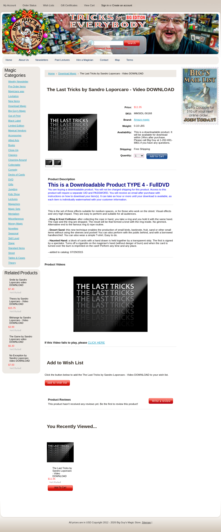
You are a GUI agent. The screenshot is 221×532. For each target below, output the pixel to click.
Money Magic (15, 223)
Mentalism (13, 213)
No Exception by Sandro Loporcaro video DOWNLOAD (19, 358)
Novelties (13, 228)
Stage (11, 243)
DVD (10, 179)
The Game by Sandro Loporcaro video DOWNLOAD (20, 339)
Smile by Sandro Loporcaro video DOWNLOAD (18, 282)
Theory (12, 262)
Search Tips (121, 48)
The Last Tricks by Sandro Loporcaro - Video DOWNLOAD (62, 472)
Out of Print (14, 115)
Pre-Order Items (17, 86)
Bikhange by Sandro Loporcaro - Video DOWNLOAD (20, 320)
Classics (12, 155)
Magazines (14, 204)
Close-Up (13, 150)
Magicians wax (16, 91)
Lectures (13, 199)
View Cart (89, 5)
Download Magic (17, 106)
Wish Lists (48, 5)
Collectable (14, 164)
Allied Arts (13, 140)
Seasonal (13, 233)
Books (11, 145)
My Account (9, 5)
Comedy (12, 169)
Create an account (122, 5)
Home (51, 73)
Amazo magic (142, 119)
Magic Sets (14, 209)
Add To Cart (60, 487)
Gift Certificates (69, 5)
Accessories (14, 135)
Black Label (14, 120)
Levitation (13, 96)
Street (11, 253)
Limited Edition (16, 125)
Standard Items (16, 248)
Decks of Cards (16, 174)
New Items (14, 101)
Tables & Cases (16, 258)
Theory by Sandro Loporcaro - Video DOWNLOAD (18, 301)
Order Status (29, 5)
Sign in (105, 5)
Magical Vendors (17, 130)
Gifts (10, 184)
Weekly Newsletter (18, 81)
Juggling (12, 189)
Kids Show (14, 194)
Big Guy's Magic (17, 111)
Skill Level (13, 238)
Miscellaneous (16, 218)
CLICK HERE (96, 342)
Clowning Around (17, 160)
